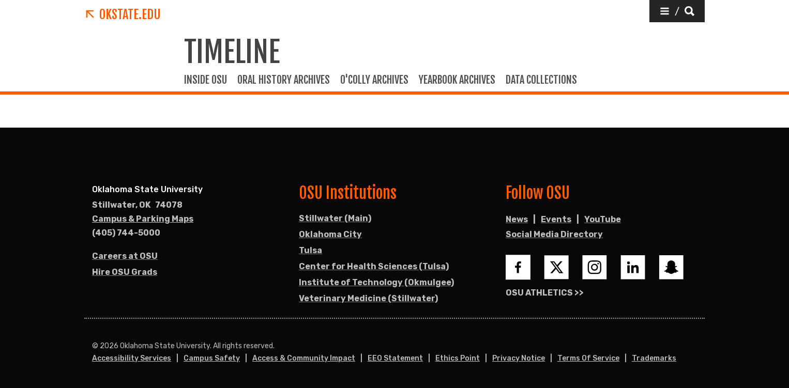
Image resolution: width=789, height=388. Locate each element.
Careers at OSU (125, 256)
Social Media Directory (554, 234)
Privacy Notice (518, 358)
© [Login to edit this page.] (95, 346)
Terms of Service (588, 358)
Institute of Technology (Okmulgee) (376, 282)
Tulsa (310, 250)
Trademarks (654, 358)
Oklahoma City (330, 234)
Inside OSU (205, 80)
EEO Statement (395, 358)
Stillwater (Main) (335, 218)
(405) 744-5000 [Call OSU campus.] (126, 233)
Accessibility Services (131, 358)
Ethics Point (457, 358)
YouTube (602, 219)
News (517, 219)
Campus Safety (212, 358)
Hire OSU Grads (124, 272)
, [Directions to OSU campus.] (137, 205)
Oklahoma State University (147, 189)
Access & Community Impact (303, 358)
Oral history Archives (283, 80)
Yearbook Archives (457, 80)
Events (556, 219)
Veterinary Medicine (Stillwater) (368, 298)
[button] (677, 11)
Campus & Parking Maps (142, 219)
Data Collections (541, 80)
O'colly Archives (374, 80)
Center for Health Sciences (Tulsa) (374, 266)
